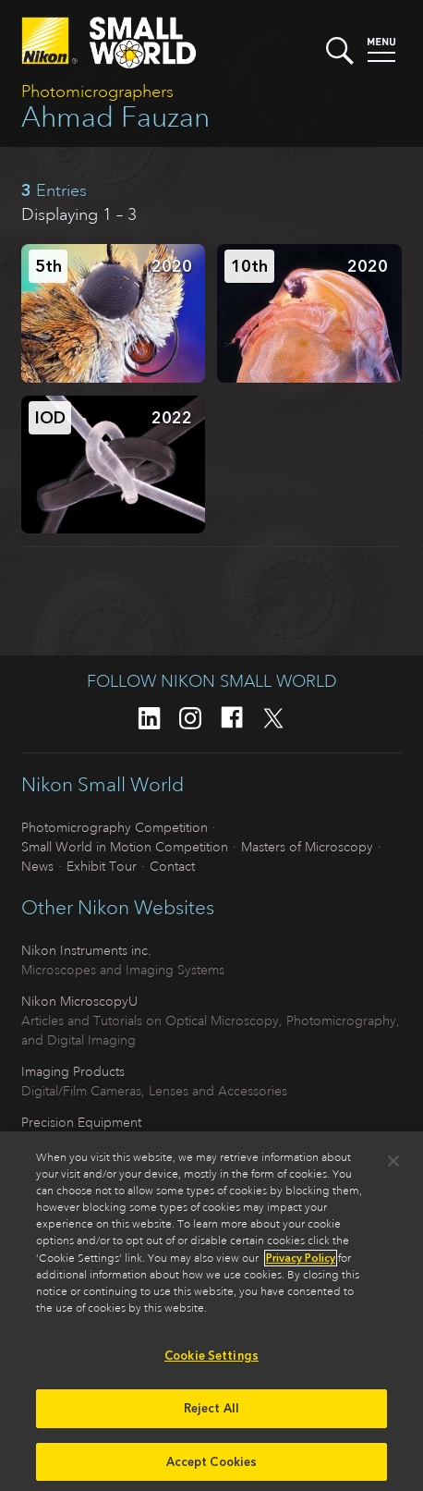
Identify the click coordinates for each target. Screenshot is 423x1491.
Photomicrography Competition (114, 827)
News (37, 866)
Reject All (211, 1413)
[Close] (393, 1166)
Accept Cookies (212, 1466)
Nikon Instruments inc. (86, 950)
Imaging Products (73, 1071)
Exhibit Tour (101, 866)
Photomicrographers (97, 91)
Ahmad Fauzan (115, 117)
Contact (172, 866)
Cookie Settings (211, 1361)
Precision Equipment (81, 1122)
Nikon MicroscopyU (79, 1001)
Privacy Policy (300, 1263)
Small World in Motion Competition (124, 846)
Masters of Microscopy (307, 846)
